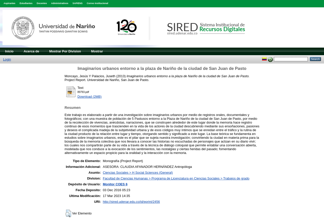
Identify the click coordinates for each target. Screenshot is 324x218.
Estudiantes (25, 3)
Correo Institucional (97, 3)
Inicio (9, 51)
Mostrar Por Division (65, 51)
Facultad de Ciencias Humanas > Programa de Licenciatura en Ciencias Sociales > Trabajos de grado (176, 178)
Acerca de (31, 51)
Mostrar (97, 51)
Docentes (42, 3)
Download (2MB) (89, 96)
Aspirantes (9, 3)
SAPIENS (78, 3)
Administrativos (59, 3)
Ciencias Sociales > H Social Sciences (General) (138, 172)
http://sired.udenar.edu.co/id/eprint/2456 (131, 202)
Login (7, 59)
